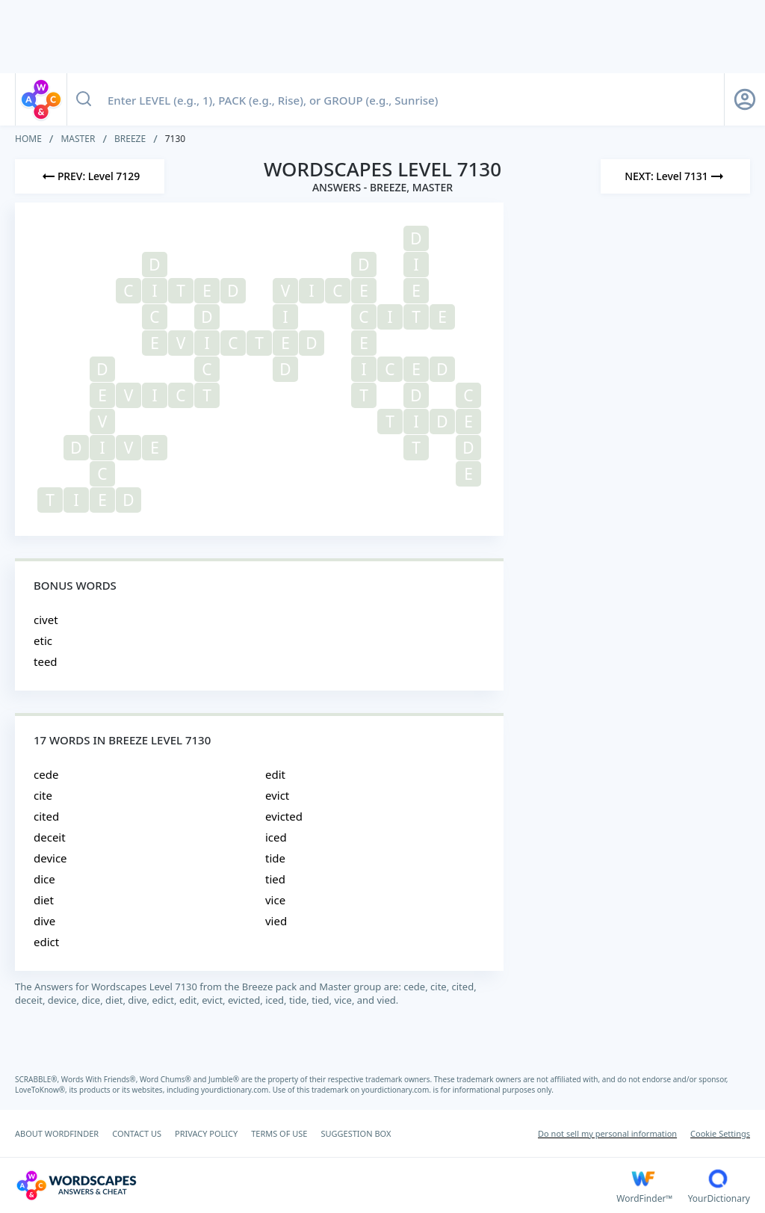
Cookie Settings (720, 1133)
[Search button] (83, 99)
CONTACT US (136, 1133)
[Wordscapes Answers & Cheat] (315, 1185)
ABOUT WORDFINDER (57, 1133)
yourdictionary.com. (237, 1089)
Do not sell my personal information (607, 1133)
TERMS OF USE (279, 1133)
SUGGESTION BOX (355, 1133)
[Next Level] (675, 176)
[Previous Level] (89, 176)
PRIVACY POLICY (206, 1133)
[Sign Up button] (745, 99)
